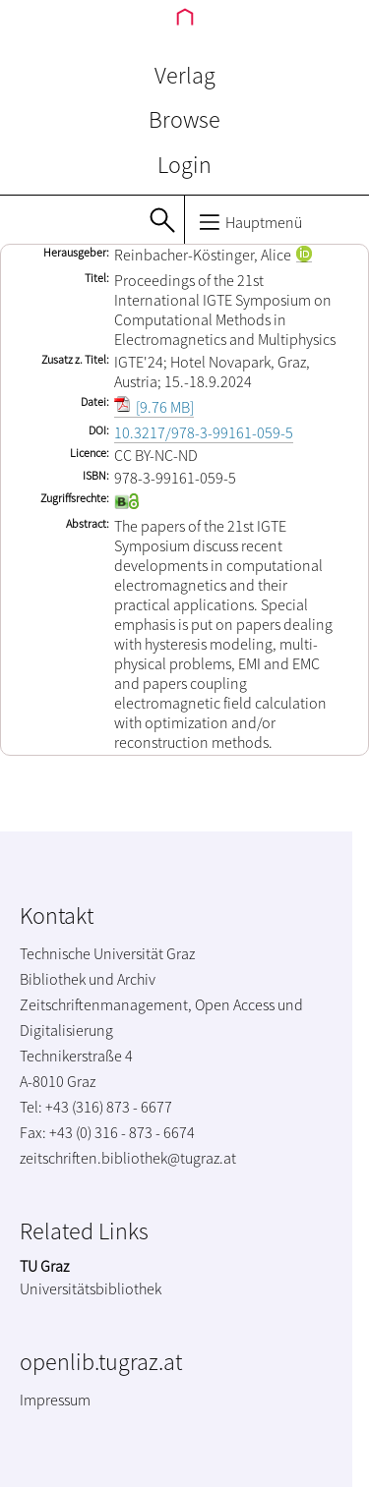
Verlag (184, 75)
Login (184, 164)
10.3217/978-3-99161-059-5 (203, 432)
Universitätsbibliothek (90, 1288)
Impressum (55, 1399)
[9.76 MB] (154, 407)
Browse (184, 119)
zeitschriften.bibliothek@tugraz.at (128, 1158)
